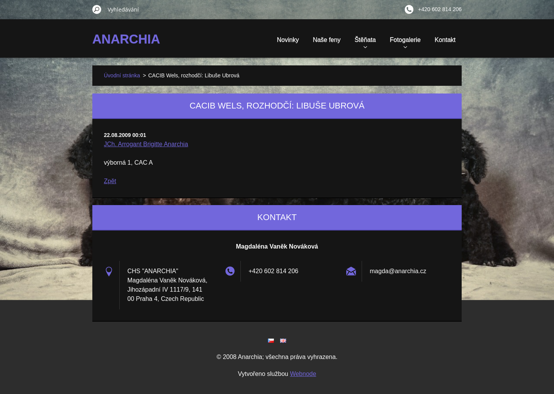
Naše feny (326, 40)
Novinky (288, 40)
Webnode (303, 374)
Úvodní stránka (122, 75)
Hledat (97, 9)
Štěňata (365, 42)
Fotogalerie (405, 42)
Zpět (110, 181)
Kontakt (445, 40)
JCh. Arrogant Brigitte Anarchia (146, 144)
